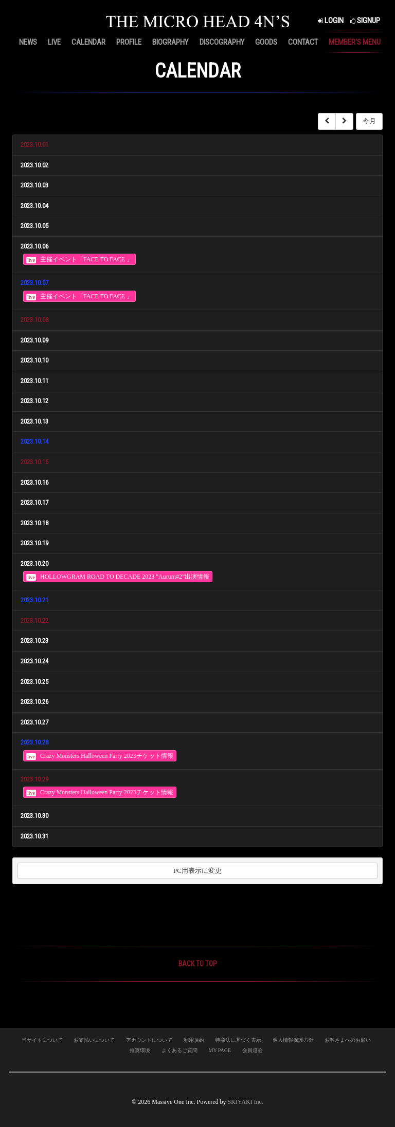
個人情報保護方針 (293, 1040)
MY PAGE (220, 1050)
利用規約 (194, 1040)
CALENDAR (88, 42)
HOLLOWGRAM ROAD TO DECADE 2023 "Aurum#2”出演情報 (117, 577)
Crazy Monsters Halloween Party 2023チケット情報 (99, 756)
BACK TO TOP (197, 964)
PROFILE (128, 42)
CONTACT (303, 42)
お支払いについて (94, 1040)
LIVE (54, 42)
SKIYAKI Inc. (245, 1101)
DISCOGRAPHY (222, 42)
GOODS (266, 42)
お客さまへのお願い (348, 1040)
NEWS (28, 42)
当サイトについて (42, 1040)
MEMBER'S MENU (355, 42)
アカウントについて (149, 1040)
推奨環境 (140, 1050)
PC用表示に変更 (197, 870)
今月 (369, 121)
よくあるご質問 (179, 1050)
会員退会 (252, 1050)
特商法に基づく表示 (238, 1040)
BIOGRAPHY (170, 42)
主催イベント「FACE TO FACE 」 (79, 259)
